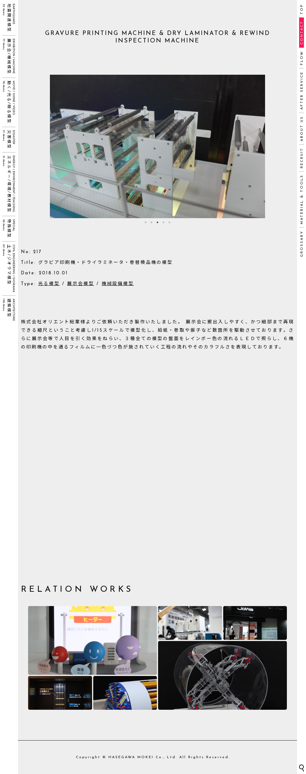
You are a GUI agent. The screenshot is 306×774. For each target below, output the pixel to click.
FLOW (302, 58)
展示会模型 (80, 284)
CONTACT (302, 33)
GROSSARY (302, 243)
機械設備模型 (118, 284)
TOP (302, 9)
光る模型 (49, 284)
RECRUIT (302, 158)
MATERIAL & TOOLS (302, 199)
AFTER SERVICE (302, 90)
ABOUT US (302, 128)
